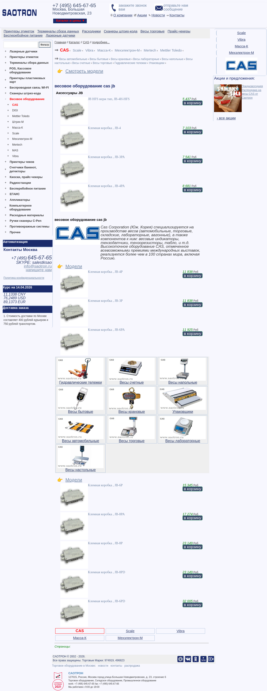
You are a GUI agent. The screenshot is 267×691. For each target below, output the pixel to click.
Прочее (15, 232)
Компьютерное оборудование (20, 207)
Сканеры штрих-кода (25, 93)
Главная (60, 42)
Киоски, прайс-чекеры (26, 177)
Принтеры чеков (22, 162)
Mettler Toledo (20, 116)
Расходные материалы (27, 215)
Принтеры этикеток (24, 57)
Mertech (17, 144)
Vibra (15, 156)
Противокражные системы (29, 226)
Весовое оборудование (27, 99)
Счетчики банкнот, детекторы (23, 169)
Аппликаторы (20, 200)
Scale (15, 133)
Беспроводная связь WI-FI (29, 87)
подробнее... (101, 42)
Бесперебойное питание (28, 188)
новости (103, 665)
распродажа (132, 665)
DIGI (15, 110)
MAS (15, 150)
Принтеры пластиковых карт (27, 80)
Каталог (74, 42)
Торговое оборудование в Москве (73, 665)
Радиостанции (20, 182)
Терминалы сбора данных (29, 62)
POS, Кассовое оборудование (20, 70)
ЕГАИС (15, 194)
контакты (116, 665)
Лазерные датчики (23, 51)
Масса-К (17, 127)
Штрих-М (18, 122)
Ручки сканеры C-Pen (25, 220)
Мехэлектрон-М (22, 139)
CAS (15, 105)
